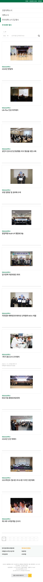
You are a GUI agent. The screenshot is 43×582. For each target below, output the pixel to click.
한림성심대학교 (6, 66)
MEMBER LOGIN (33, 1)
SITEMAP (40, 1)
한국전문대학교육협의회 (8, 548)
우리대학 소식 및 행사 (10, 20)
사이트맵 (24, 554)
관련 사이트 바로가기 (18, 575)
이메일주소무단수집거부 (8, 551)
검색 (39, 36)
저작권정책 (5, 554)
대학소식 (5, 15)
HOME (26, 1)
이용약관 (24, 551)
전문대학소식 (7, 10)
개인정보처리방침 (26, 548)
